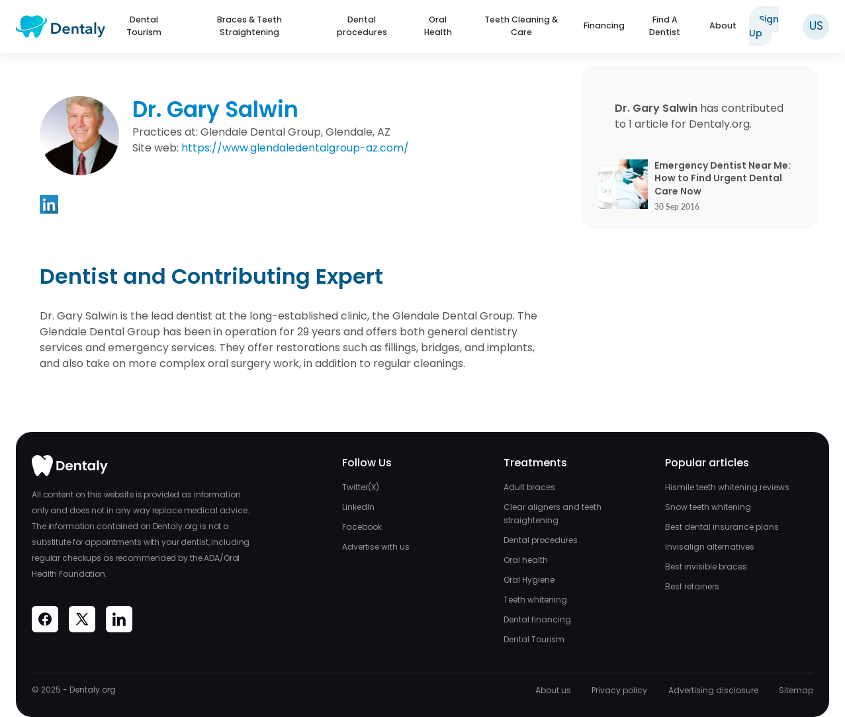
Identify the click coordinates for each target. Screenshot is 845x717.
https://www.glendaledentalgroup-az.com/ (295, 147)
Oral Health (438, 26)
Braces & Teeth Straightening (249, 26)
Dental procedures (362, 26)
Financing (604, 25)
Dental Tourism (143, 26)
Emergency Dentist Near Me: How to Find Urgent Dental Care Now (722, 178)
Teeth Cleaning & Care (521, 26)
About (722, 25)
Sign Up (764, 26)
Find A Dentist (664, 26)
